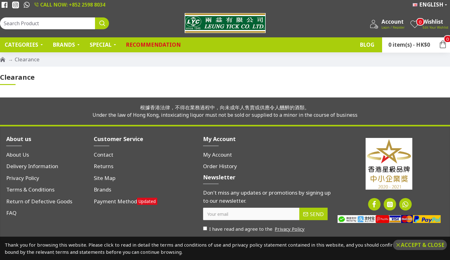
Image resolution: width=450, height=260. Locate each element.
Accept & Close (422, 244)
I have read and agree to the (254, 229)
